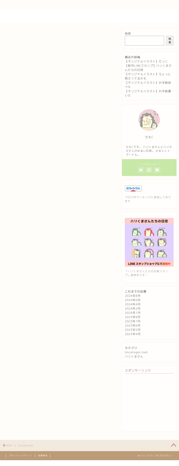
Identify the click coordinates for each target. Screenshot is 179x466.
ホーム (12, 5)
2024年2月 (133, 308)
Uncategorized (136, 352)
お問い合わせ (58, 5)
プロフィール (33, 5)
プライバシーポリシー (87, 5)
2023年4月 (133, 334)
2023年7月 (133, 321)
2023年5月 (133, 330)
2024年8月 (133, 296)
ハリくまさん (134, 356)
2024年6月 (133, 300)
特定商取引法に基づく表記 (125, 5)
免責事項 (42, 455)
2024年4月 (133, 304)
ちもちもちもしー (89, 16)
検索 (128, 34)
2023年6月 (133, 325)
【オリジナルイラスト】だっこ (146, 61)
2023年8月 (133, 317)
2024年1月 (133, 313)
